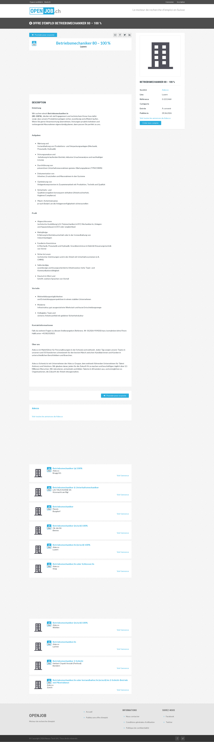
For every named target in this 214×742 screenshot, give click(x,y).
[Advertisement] (80, 74)
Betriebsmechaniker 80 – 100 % (83, 43)
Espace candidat (36, 2)
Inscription (181, 2)
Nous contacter (132, 716)
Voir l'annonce (123, 475)
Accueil (89, 712)
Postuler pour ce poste (43, 35)
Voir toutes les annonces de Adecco (47, 416)
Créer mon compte (150, 123)
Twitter (169, 722)
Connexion (170, 2)
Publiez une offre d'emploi (97, 717)
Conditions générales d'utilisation (140, 722)
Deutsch (47, 2)
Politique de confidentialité (137, 728)
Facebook (170, 716)
